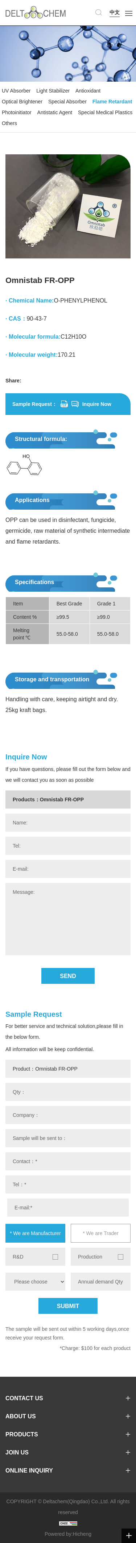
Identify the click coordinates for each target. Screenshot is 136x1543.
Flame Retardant (112, 101)
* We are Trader (101, 1233)
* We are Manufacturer (35, 1233)
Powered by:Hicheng (68, 1534)
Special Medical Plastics (105, 112)
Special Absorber (67, 101)
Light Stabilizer (53, 91)
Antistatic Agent (55, 112)
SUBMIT (68, 1306)
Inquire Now (96, 404)
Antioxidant (87, 91)
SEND (68, 976)
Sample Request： (34, 404)
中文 (115, 12)
